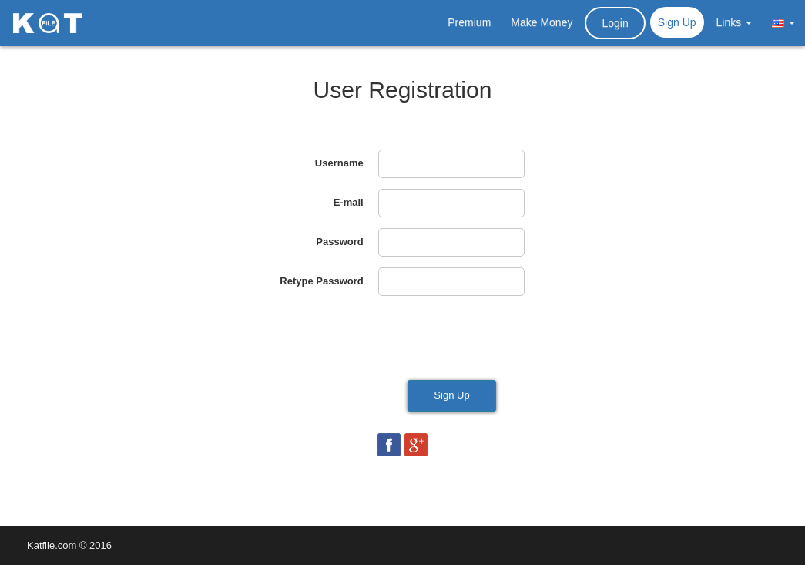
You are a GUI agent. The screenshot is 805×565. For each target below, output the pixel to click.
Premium (469, 22)
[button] (783, 22)
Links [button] (734, 22)
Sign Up (677, 22)
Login (615, 23)
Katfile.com (51, 545)
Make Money (541, 22)
